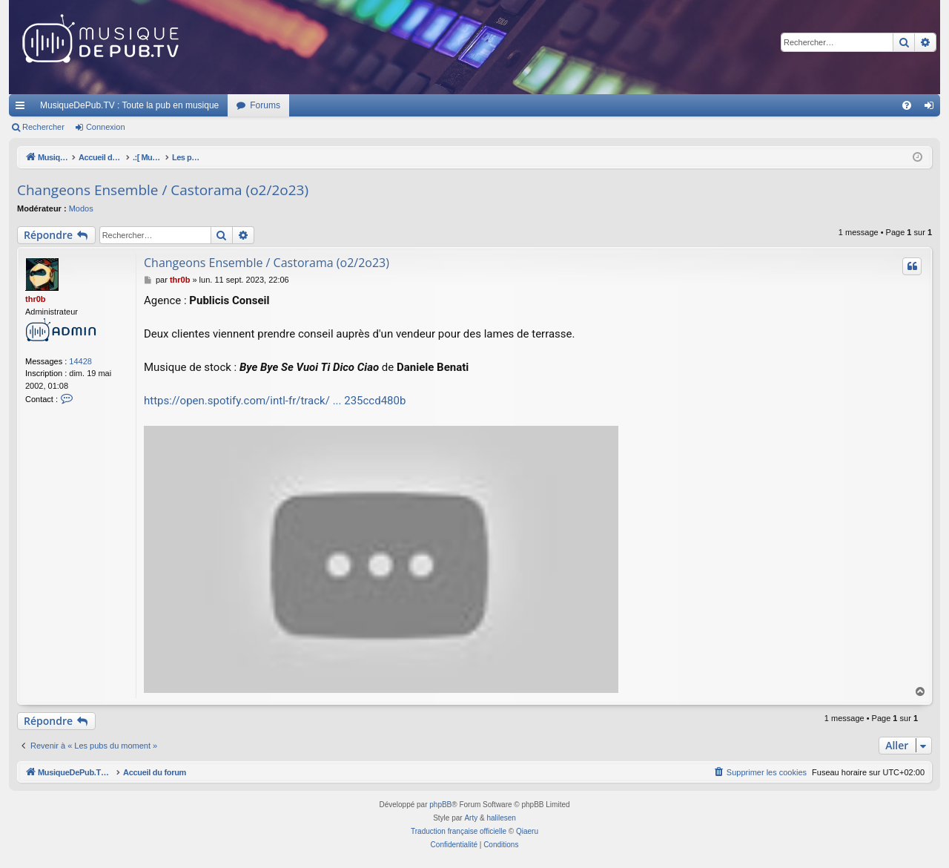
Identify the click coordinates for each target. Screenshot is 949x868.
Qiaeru (527, 831)
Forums (265, 105)
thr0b (35, 299)
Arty (470, 818)
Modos (81, 208)
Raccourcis (23, 108)
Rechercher (43, 126)
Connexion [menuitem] (932, 108)
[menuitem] (907, 105)
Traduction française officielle (458, 831)
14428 (80, 361)
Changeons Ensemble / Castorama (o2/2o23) (162, 190)
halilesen (500, 818)
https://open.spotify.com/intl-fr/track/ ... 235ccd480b (275, 400)
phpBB (440, 804)
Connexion (105, 126)
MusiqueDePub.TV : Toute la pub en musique (129, 105)
